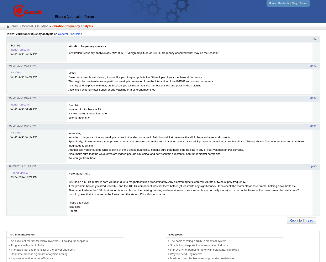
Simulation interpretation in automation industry (199, 245)
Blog (294, 3)
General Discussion (35, 26)
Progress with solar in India (27, 245)
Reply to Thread (301, 220)
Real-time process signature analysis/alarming (39, 254)
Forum (303, 3)
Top (310, 65)
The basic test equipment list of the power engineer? (43, 249)
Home (272, 3)
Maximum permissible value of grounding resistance (202, 258)
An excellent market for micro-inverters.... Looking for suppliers (49, 241)
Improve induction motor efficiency (32, 258)
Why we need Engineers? (186, 254)
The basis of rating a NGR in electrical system (198, 241)
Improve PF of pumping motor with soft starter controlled (204, 249)
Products (283, 3)
